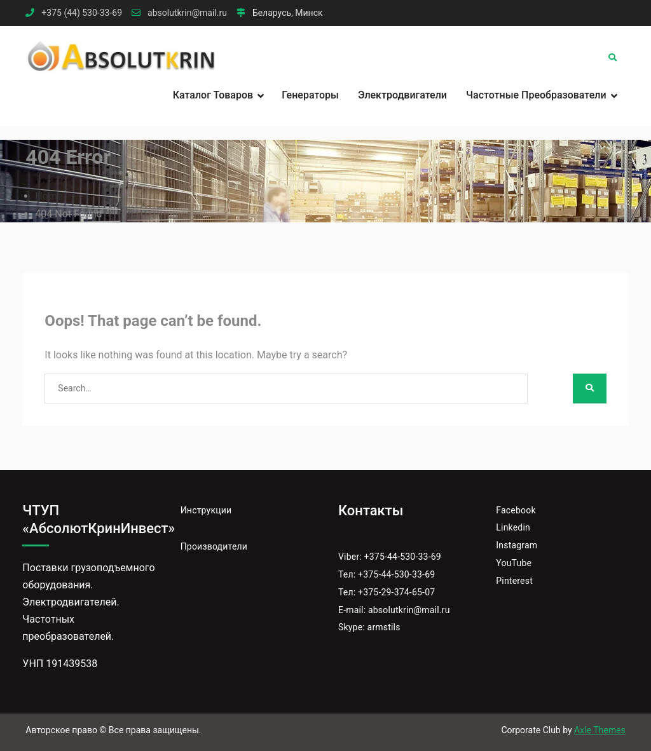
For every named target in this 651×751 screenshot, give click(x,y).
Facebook (515, 510)
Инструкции (206, 510)
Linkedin (513, 527)
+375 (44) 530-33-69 (81, 13)
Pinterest (514, 581)
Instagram (516, 545)
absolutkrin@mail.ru (187, 13)
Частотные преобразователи (536, 95)
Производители (214, 546)
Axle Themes (600, 730)
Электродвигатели (402, 95)
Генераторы (310, 95)
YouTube (513, 563)
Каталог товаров (213, 95)
